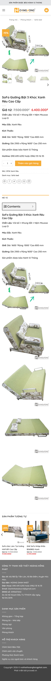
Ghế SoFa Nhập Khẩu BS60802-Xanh (36, 547)
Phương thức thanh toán (13, 655)
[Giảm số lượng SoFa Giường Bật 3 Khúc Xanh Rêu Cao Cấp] (3, 163)
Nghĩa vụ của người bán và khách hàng (20, 659)
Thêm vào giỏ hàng (28, 163)
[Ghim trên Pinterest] (24, 181)
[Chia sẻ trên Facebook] (9, 181)
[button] (3, 10)
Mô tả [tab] (5, 198)
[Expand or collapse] (32, 206)
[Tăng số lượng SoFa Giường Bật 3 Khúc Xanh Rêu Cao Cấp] (11, 163)
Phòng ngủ (7, 624)
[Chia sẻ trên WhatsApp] (4, 181)
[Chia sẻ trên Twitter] (14, 181)
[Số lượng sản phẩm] (7, 163)
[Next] (47, 84)
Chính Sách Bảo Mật (11, 647)
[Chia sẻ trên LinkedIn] (29, 181)
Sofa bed (38, 20)
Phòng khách (26, 20)
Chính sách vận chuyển (12, 651)
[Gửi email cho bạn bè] (19, 181)
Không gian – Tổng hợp (12, 616)
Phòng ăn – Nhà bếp (11, 620)
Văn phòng (7, 628)
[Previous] (2, 540)
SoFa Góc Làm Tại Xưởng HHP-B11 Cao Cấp (13, 547)
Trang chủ (13, 20)
